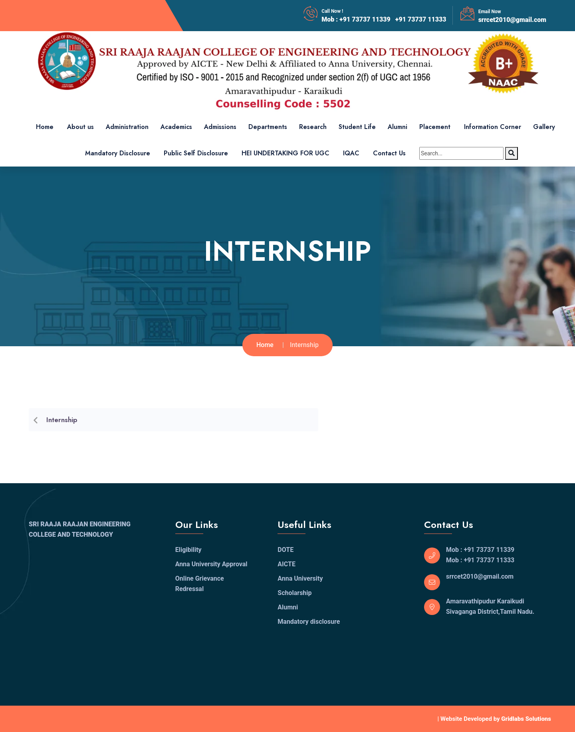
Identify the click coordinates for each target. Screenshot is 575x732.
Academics (176, 126)
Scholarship (294, 593)
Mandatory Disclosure (117, 153)
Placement (434, 126)
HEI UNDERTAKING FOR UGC (285, 153)
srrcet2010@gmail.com (512, 20)
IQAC (351, 153)
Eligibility (188, 549)
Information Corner (492, 126)
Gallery (544, 126)
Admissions (220, 126)
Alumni (397, 126)
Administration (127, 126)
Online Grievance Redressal (199, 584)
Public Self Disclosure (196, 153)
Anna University (300, 578)
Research (313, 126)
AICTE (286, 564)
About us (80, 126)
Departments (267, 126)
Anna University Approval (211, 564)
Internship (61, 422)
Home (45, 126)
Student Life (357, 126)
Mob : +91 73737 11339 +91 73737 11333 (383, 19)
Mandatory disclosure (309, 621)
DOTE (285, 549)
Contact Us (389, 153)
